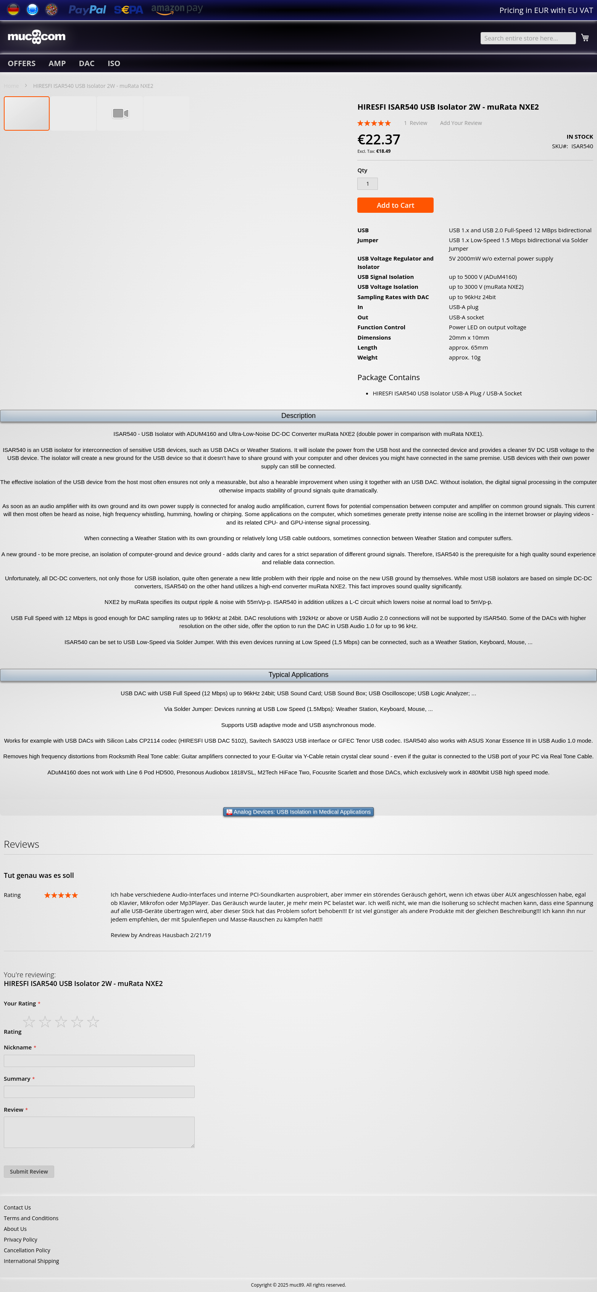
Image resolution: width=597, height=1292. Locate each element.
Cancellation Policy (27, 1250)
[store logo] (37, 36)
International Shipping (31, 1260)
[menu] (298, 63)
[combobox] (528, 38)
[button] (73, 113)
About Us (15, 1228)
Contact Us (17, 1207)
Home (11, 85)
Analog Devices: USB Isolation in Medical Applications (298, 811)
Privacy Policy (20, 1239)
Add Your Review (461, 122)
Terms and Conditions (31, 1218)
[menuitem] (21, 63)
